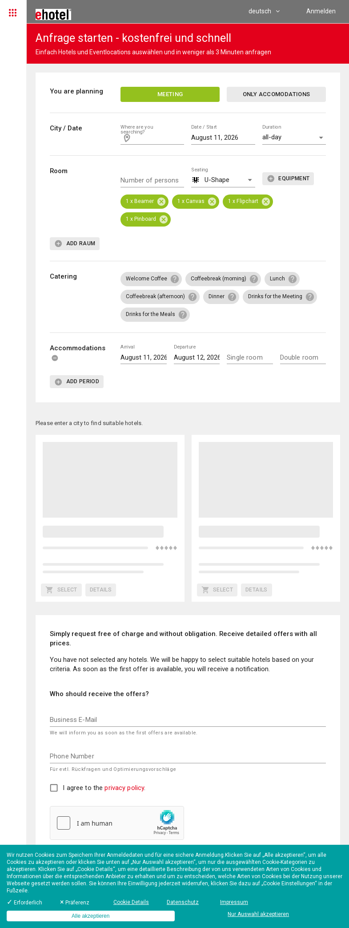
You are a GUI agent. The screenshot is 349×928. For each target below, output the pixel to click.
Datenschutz (183, 902)
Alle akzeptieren (90, 916)
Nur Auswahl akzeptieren (258, 914)
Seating (199, 169)
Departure (185, 346)
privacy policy (124, 788)
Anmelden (321, 11)
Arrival (127, 346)
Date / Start (204, 127)
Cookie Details (131, 902)
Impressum (234, 902)
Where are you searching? (136, 129)
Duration (271, 127)
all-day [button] (271, 137)
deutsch (264, 11)
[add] (288, 178)
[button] (223, 180)
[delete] (55, 358)
